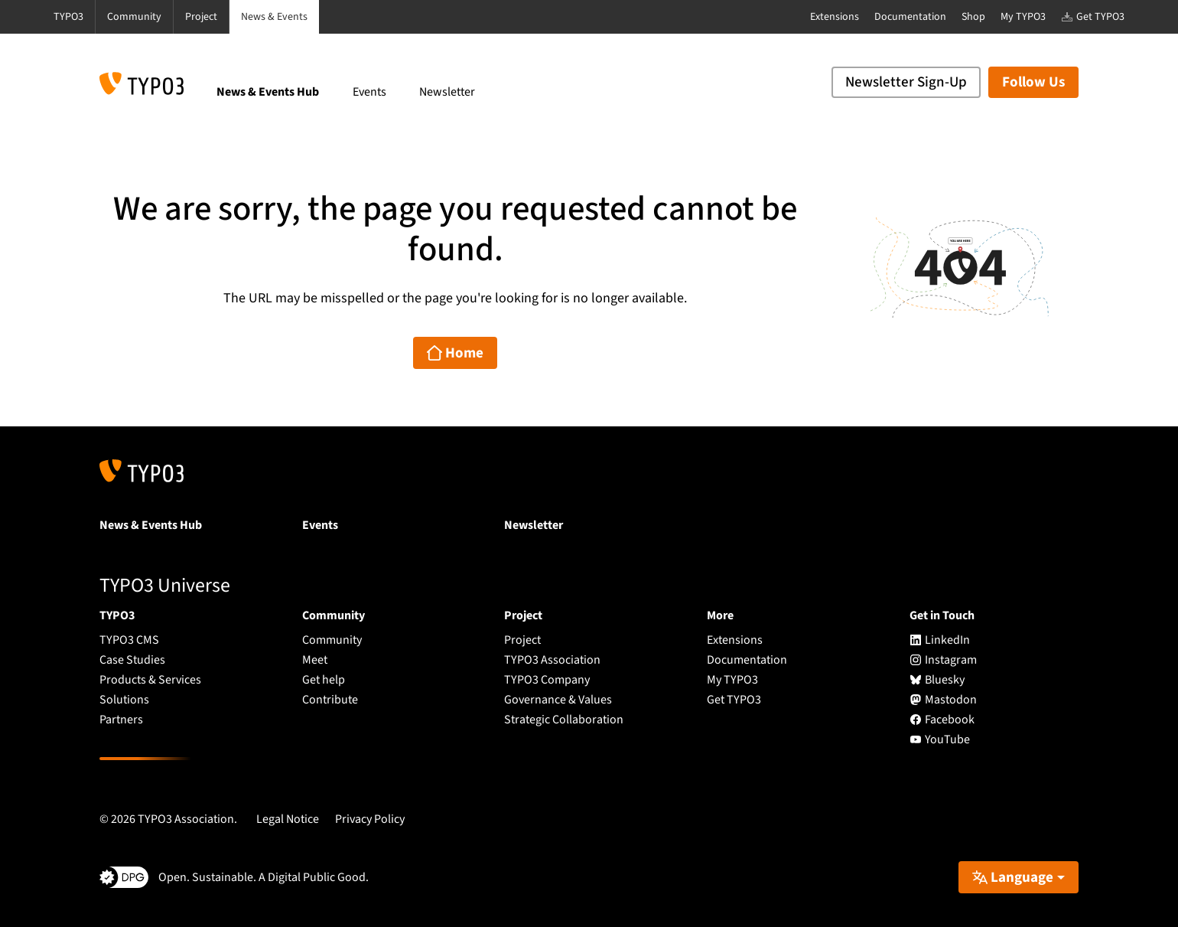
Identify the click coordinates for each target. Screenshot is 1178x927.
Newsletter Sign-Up (906, 82)
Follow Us (1033, 82)
